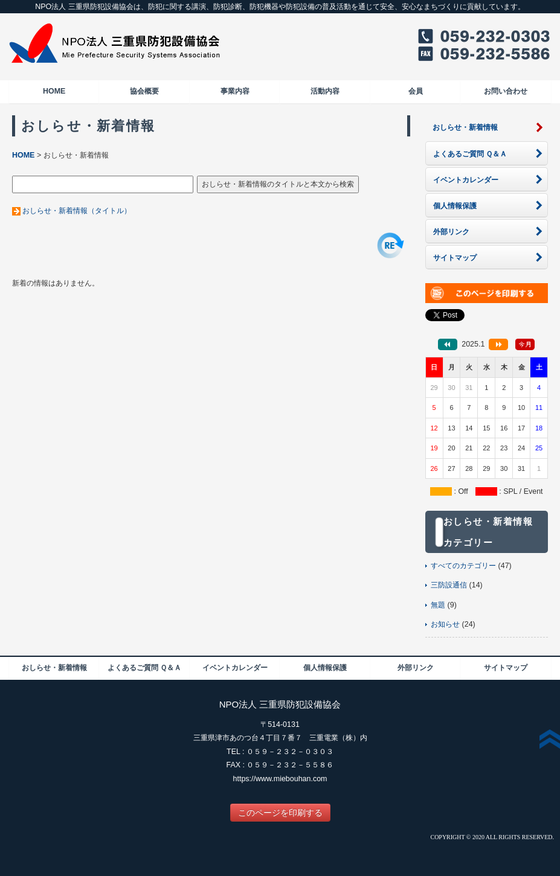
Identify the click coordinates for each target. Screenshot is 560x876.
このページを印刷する (280, 812)
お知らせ (445, 624)
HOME (54, 91)
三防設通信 (449, 585)
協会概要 (144, 91)
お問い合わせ (505, 91)
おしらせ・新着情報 (54, 667)
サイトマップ (505, 667)
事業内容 (234, 91)
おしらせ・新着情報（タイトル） (76, 210)
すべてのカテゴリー (463, 565)
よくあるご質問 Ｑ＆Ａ (144, 667)
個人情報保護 (325, 667)
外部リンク (415, 667)
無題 (438, 605)
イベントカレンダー (235, 667)
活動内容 (325, 91)
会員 (415, 91)
